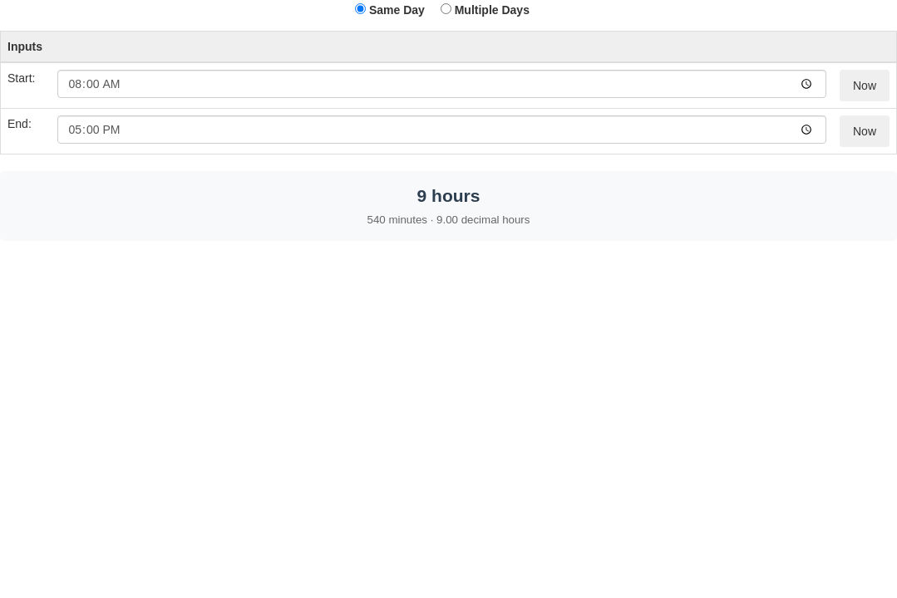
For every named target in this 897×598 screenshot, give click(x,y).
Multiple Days (485, 10)
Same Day (390, 10)
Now (864, 85)
